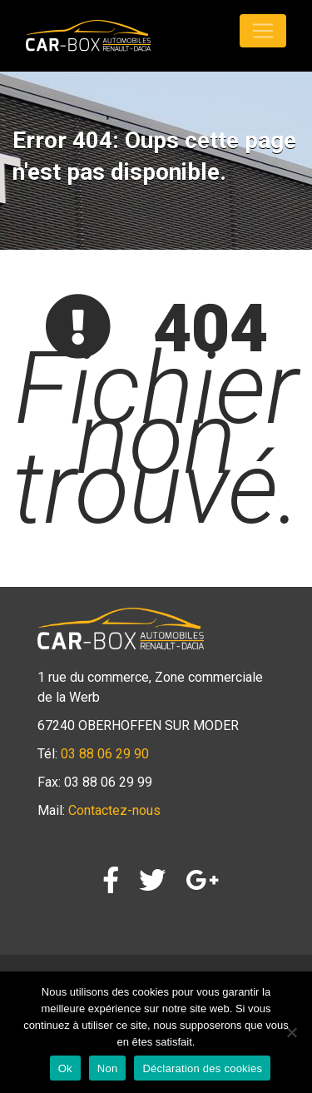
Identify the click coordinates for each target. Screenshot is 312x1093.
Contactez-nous (114, 810)
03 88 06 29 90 (105, 754)
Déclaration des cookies (202, 1068)
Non (107, 1068)
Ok (65, 1068)
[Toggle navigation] (263, 30)
